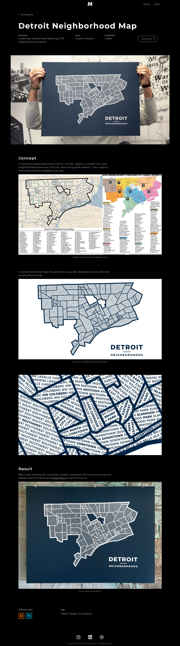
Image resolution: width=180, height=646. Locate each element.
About (146, 4)
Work (157, 4)
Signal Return (58, 478)
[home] (90, 4)
